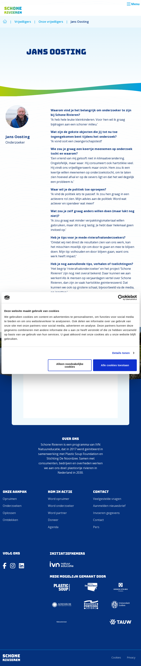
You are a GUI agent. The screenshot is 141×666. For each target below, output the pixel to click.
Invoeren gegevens (106, 513)
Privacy (131, 657)
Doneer (53, 520)
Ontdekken (10, 520)
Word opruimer (58, 499)
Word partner (57, 513)
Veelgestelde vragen (107, 499)
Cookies (116, 657)
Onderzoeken (12, 506)
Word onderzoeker (61, 506)
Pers (96, 527)
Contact (98, 520)
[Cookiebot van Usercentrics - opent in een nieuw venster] (121, 297)
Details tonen (121, 352)
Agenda (53, 527)
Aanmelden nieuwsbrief (109, 506)
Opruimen (10, 499)
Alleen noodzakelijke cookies (69, 365)
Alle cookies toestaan (115, 365)
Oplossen (9, 513)
